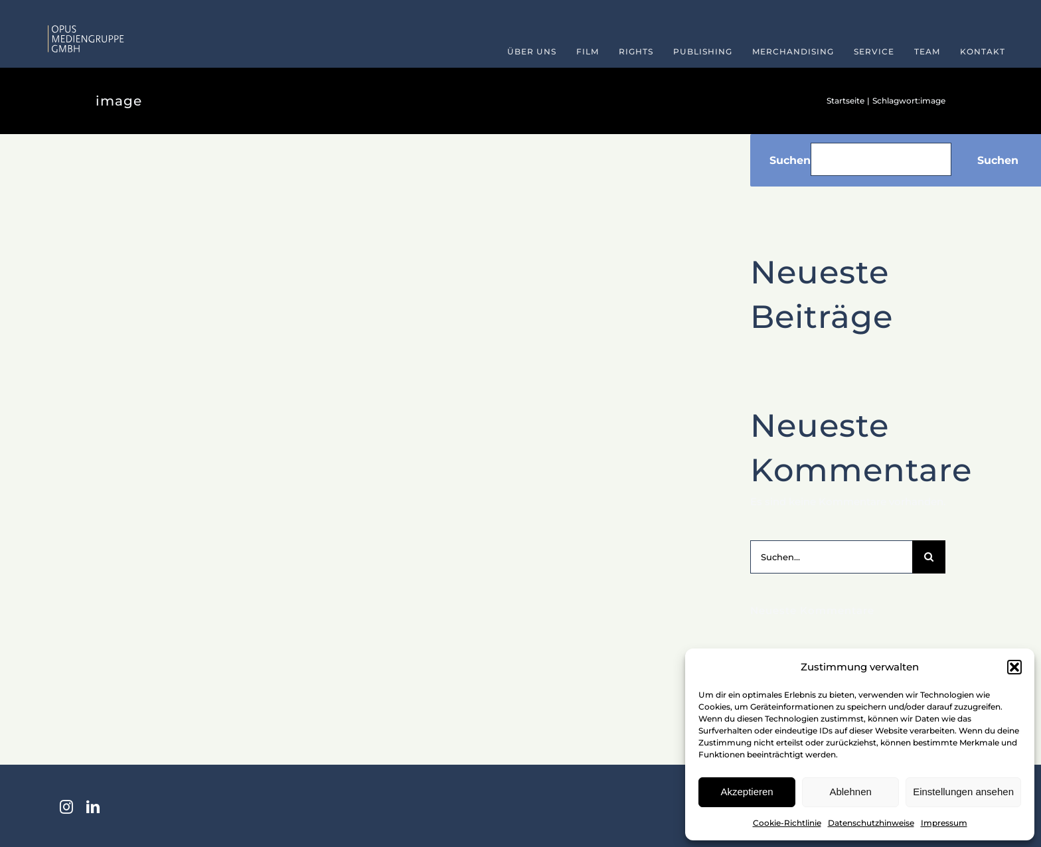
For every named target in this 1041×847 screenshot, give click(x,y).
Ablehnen (850, 791)
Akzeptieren (746, 791)
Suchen (790, 160)
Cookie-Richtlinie (787, 823)
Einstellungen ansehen (963, 791)
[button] (1014, 667)
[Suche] (928, 557)
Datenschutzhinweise (871, 823)
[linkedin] (93, 807)
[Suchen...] (831, 557)
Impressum (944, 823)
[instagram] (66, 807)
